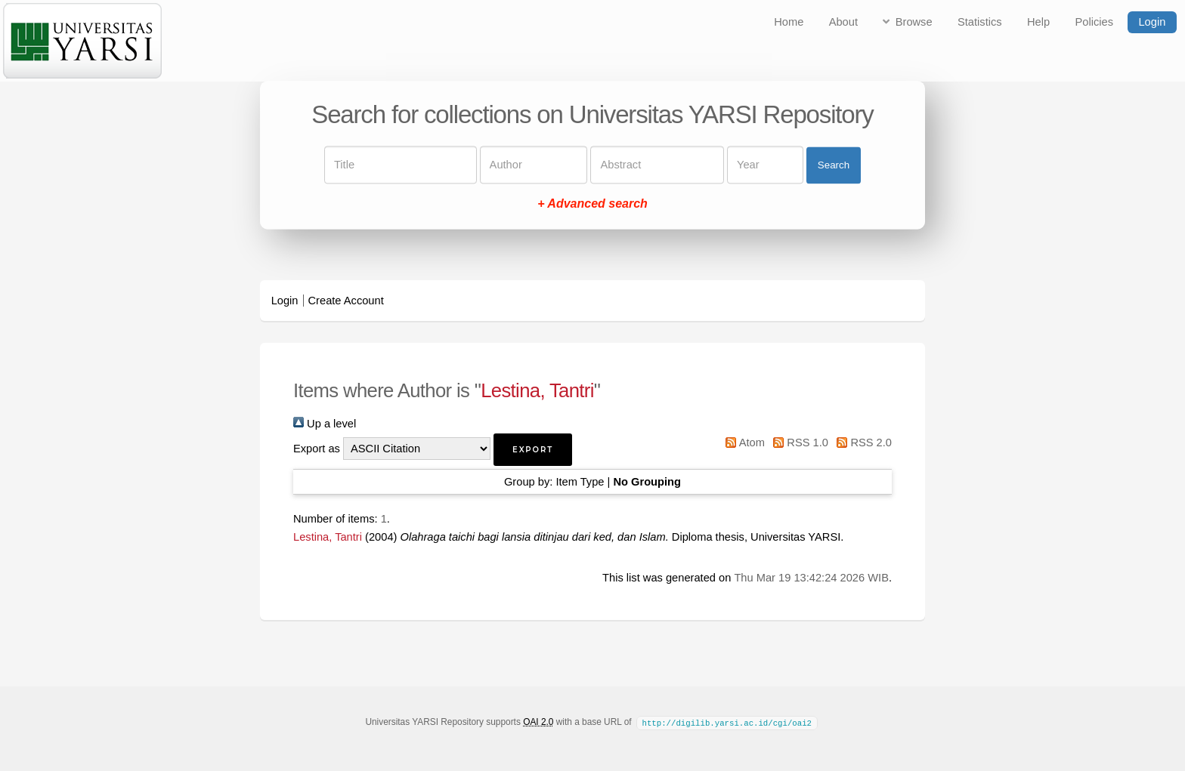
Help (1038, 22)
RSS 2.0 (861, 442)
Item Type (579, 482)
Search (833, 165)
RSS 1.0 (798, 442)
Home (788, 22)
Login (1151, 22)
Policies (1094, 22)
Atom (742, 442)
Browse (914, 22)
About (843, 22)
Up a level (324, 424)
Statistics (980, 22)
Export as (316, 449)
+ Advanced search (592, 204)
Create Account (346, 301)
